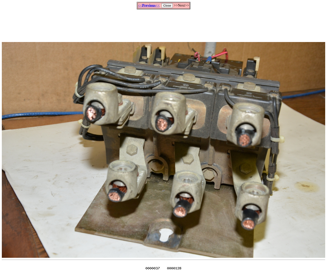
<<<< (149, 5)
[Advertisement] (163, 23)
